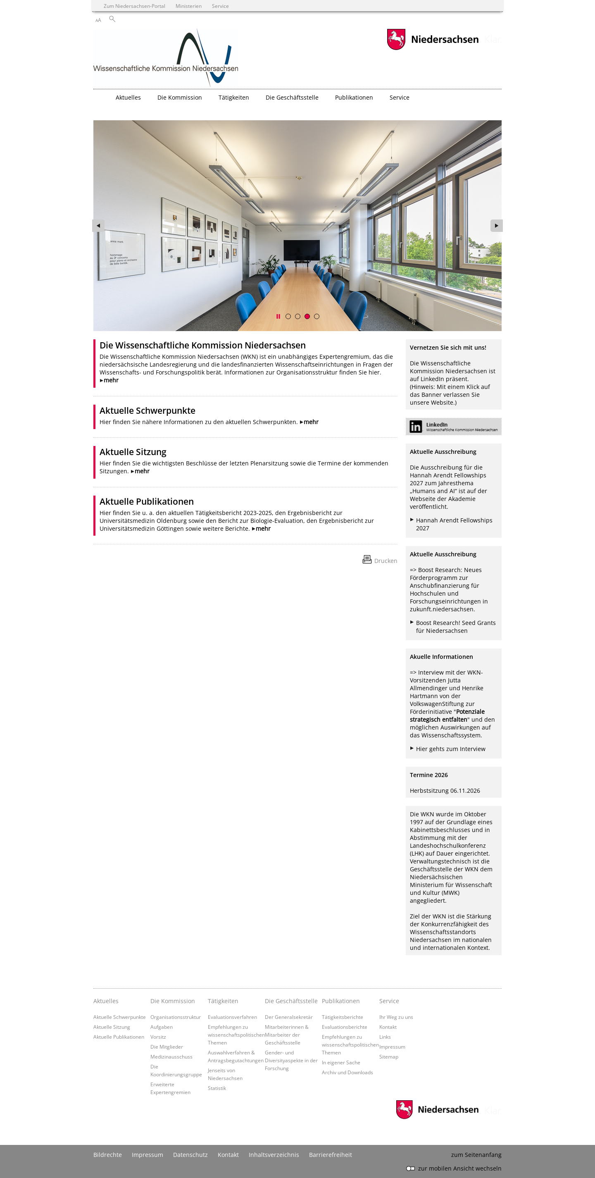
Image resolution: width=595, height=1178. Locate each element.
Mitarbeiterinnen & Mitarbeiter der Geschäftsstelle (287, 1034)
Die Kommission (172, 1001)
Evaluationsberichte (344, 1026)
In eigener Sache (341, 1062)
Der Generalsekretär (289, 1016)
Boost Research (439, 570)
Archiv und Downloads (347, 1072)
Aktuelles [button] (128, 97)
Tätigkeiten (223, 1001)
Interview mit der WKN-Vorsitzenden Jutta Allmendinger (446, 680)
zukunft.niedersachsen (442, 609)
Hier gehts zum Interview (451, 749)
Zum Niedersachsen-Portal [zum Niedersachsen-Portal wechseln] (134, 5)
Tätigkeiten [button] (234, 97)
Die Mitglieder (166, 1046)
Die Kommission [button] (179, 97)
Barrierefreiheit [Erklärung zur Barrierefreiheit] (330, 1155)
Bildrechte (107, 1155)
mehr (111, 380)
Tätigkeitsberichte (342, 1016)
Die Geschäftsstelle (291, 1001)
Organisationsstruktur (175, 1016)
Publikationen (341, 1001)
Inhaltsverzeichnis (274, 1155)
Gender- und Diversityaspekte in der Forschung (291, 1060)
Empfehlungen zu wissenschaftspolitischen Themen (236, 1034)
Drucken (385, 561)
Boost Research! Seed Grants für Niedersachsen (456, 626)
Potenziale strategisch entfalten (447, 715)
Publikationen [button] (354, 97)
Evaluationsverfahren (232, 1016)
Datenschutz (190, 1155)
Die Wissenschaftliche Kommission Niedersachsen (203, 345)
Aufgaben (161, 1026)
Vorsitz (158, 1036)
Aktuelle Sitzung (133, 452)
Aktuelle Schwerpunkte (147, 410)
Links (385, 1036)
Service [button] (399, 97)
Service (389, 1001)
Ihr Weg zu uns (396, 1016)
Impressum (392, 1046)
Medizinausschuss (171, 1056)
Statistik (217, 1088)
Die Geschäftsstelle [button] (292, 97)
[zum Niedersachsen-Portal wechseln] (432, 49)
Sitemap (388, 1056)
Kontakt (388, 1026)
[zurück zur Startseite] (165, 59)
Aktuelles (106, 1001)
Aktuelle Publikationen (147, 501)
